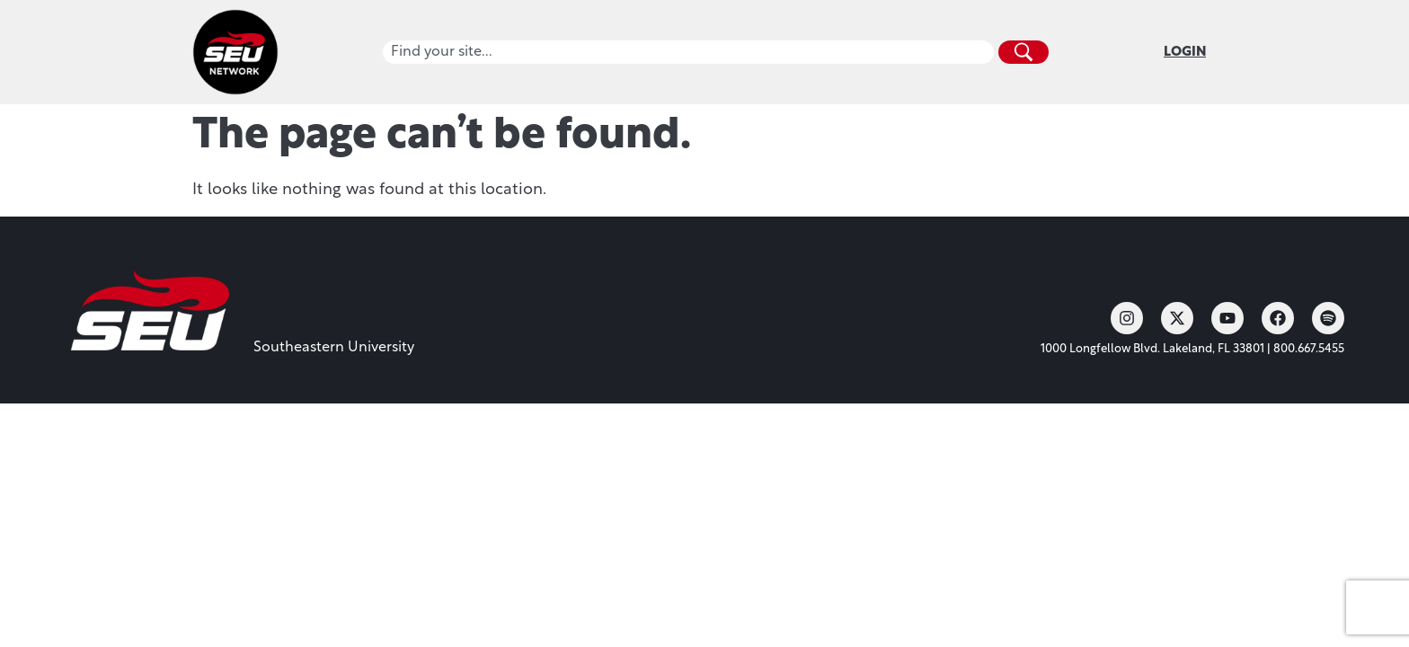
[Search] (1023, 52)
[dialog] (1355, 593)
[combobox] (688, 52)
